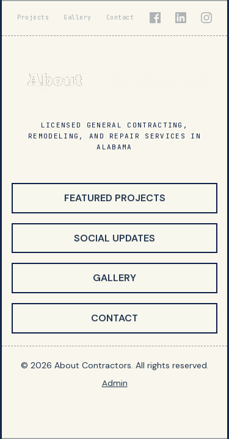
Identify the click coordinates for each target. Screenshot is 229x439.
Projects (33, 17)
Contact (120, 17)
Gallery (78, 17)
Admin (115, 383)
